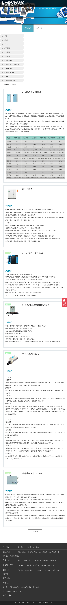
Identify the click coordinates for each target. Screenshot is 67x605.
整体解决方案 (8, 565)
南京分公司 (56, 570)
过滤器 (6, 40)
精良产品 (36, 565)
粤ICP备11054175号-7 (46, 602)
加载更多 (35, 531)
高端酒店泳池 (43, 552)
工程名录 (5, 556)
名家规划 (20, 565)
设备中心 (6, 560)
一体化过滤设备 (9, 68)
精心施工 (43, 565)
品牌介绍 (39, 28)
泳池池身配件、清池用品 (11, 64)
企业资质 (28, 547)
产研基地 (20, 570)
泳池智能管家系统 (9, 80)
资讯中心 (6, 578)
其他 (59, 552)
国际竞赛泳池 (22, 552)
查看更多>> (6, 574)
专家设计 (28, 565)
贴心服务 (51, 565)
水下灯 (6, 44)
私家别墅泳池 (14, 556)
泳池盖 (6, 76)
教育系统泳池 (32, 552)
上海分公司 (46, 570)
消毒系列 (7, 56)
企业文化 (36, 547)
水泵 (5, 36)
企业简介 (20, 547)
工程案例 (6, 552)
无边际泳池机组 (9, 72)
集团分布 (6, 570)
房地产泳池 (52, 552)
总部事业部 (28, 570)
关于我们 (6, 547)
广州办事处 (37, 570)
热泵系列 (7, 48)
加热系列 (7, 52)
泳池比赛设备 (8, 60)
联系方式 (6, 583)
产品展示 (28, 28)
